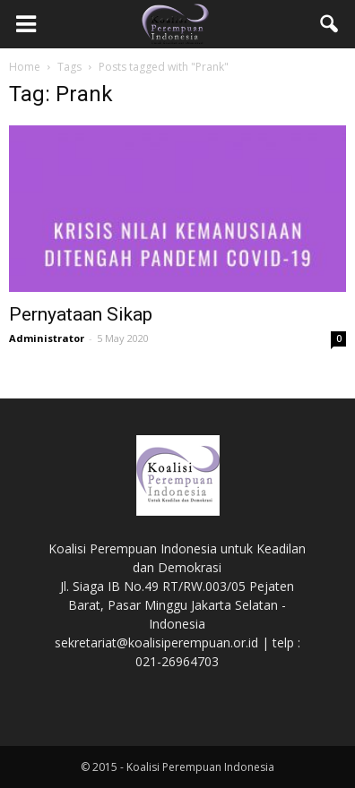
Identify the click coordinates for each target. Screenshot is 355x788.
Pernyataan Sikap (80, 314)
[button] (330, 24)
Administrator (46, 338)
